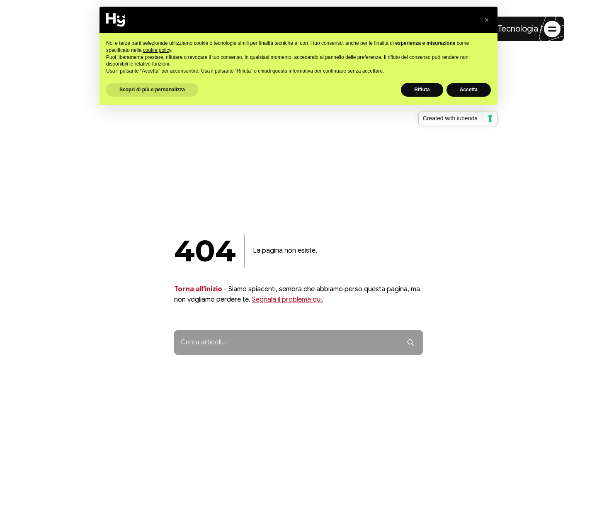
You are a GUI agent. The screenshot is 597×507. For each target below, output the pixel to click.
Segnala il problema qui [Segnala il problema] (287, 299)
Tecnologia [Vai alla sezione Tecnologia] (518, 29)
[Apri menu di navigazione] (552, 29)
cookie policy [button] (157, 50)
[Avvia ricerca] (410, 342)
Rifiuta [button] (422, 90)
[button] (486, 20)
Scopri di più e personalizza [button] (152, 90)
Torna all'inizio (198, 289)
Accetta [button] (469, 90)
